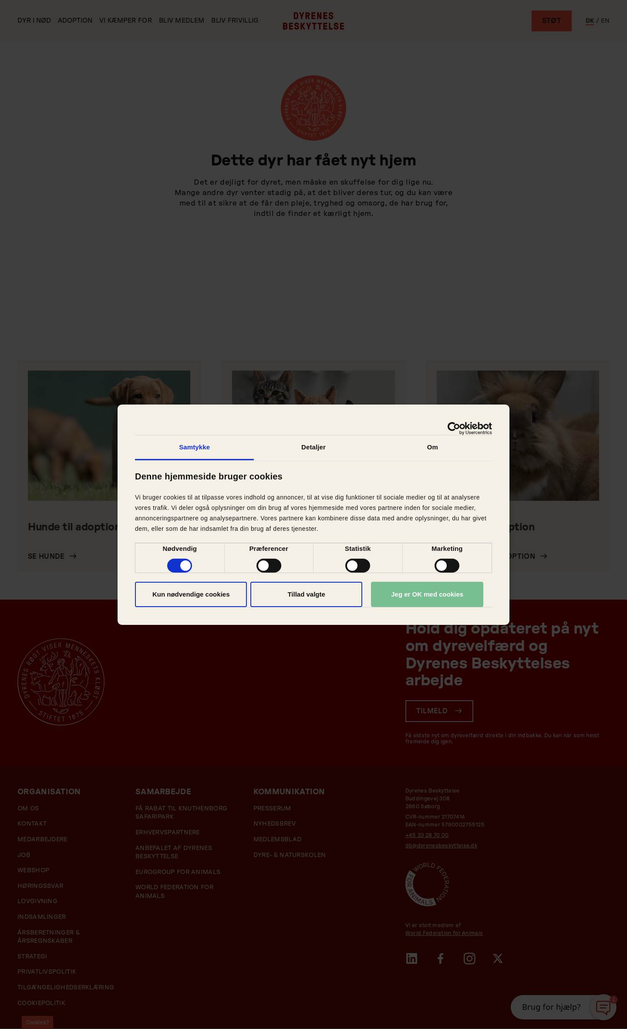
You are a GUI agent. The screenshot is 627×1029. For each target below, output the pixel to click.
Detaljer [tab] (313, 446)
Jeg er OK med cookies (427, 594)
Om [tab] (432, 446)
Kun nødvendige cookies (191, 594)
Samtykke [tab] (194, 446)
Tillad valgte (306, 594)
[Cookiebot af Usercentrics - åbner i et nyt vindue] (454, 428)
